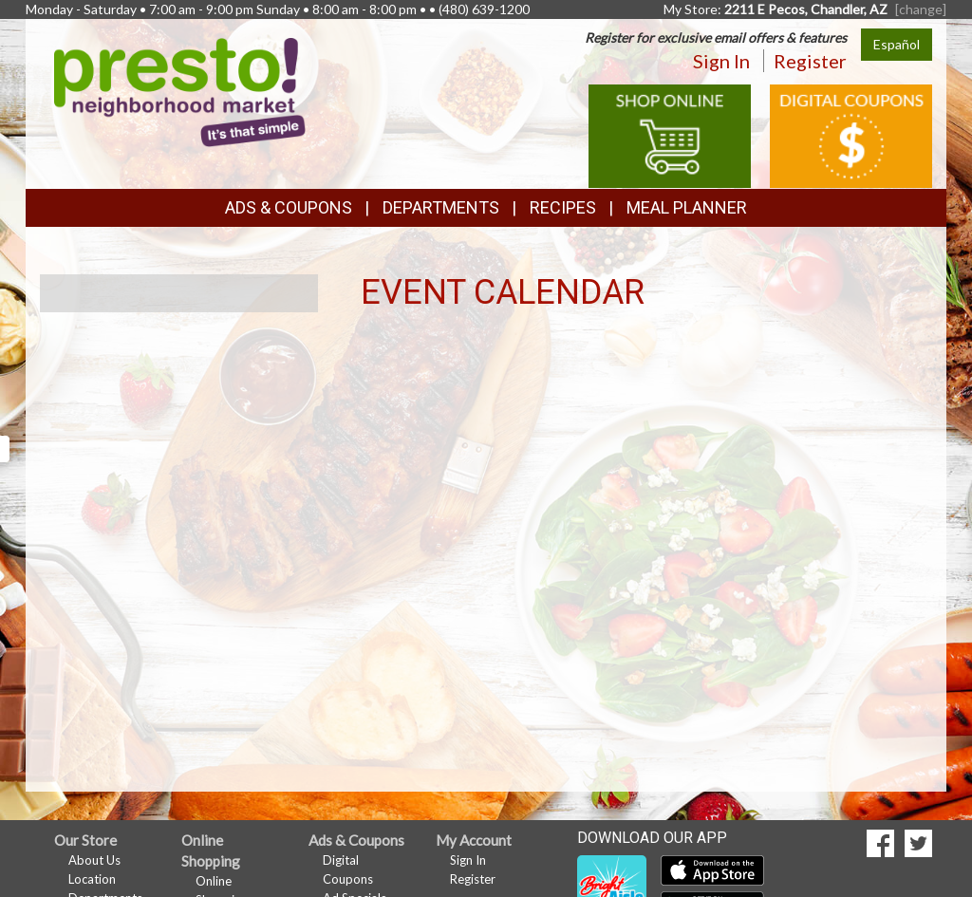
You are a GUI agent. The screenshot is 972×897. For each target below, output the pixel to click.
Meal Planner (686, 207)
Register (810, 60)
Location (92, 879)
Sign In (721, 60)
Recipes (563, 207)
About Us (94, 860)
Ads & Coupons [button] (288, 207)
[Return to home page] (180, 91)
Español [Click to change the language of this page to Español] (896, 44)
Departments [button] (441, 207)
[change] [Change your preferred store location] (920, 9)
